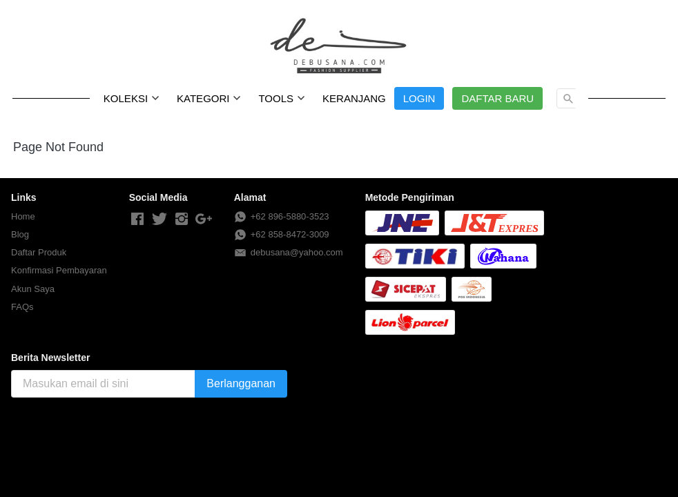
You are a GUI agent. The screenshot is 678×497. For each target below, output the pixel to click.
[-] (137, 219)
